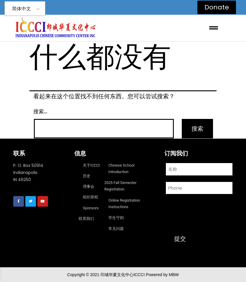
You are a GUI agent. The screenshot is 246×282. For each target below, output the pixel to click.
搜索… (40, 111)
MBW (174, 274)
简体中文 (21, 8)
